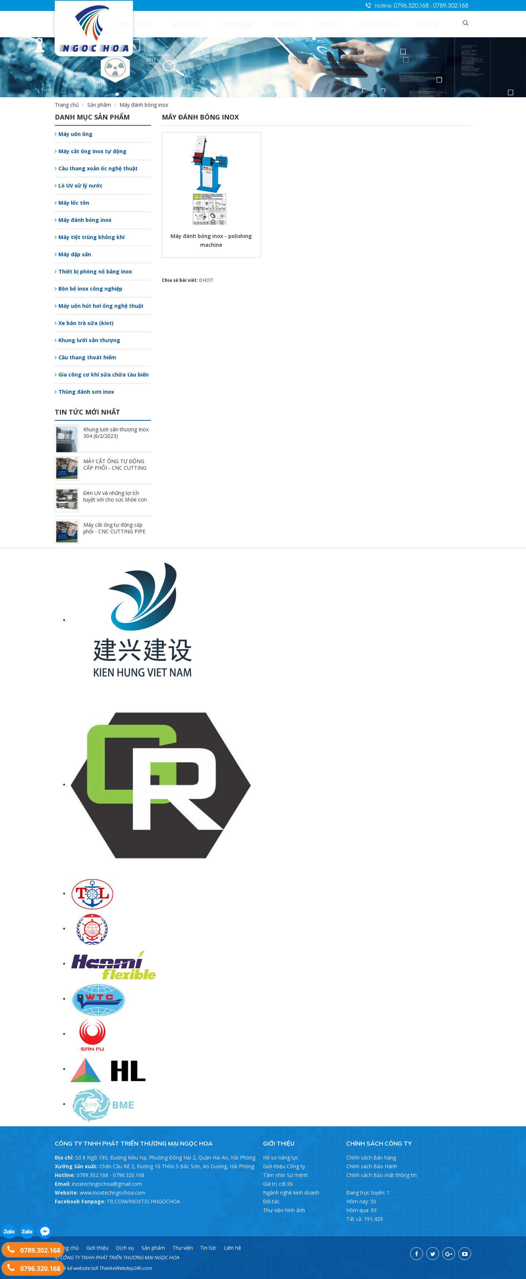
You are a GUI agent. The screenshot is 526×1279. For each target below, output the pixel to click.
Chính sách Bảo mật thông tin (381, 1175)
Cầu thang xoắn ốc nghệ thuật (96, 168)
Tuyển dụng (400, 24)
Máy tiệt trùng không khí (90, 237)
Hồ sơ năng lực (280, 1157)
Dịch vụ (329, 24)
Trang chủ (211, 24)
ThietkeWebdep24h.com (125, 1268)
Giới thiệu (253, 24)
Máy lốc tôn (72, 202)
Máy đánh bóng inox (83, 219)
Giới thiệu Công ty (284, 1166)
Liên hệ (438, 24)
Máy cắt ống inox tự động (90, 151)
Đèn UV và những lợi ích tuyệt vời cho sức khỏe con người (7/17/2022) (115, 499)
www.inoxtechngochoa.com (112, 1192)
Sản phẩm (292, 24)
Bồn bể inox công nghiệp (88, 288)
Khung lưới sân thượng (87, 340)
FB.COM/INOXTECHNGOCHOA (143, 1201)
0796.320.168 (412, 5)
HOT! (208, 280)
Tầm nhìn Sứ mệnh (285, 1175)
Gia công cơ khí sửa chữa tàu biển (102, 374)
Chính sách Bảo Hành (371, 1166)
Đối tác (271, 1201)
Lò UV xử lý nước (79, 185)
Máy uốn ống (73, 133)
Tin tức (362, 24)
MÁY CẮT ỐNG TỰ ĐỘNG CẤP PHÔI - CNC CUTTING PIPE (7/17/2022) (114, 468)
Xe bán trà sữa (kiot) (84, 322)
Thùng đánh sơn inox (84, 391)
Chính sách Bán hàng (371, 1157)
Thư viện (182, 1247)
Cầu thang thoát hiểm (85, 357)
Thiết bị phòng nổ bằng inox (93, 271)
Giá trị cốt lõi (278, 1183)
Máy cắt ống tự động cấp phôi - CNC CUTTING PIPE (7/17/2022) (114, 531)
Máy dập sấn (73, 254)
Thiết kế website (72, 1268)
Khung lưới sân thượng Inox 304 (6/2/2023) (116, 432)
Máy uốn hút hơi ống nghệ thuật (99, 305)
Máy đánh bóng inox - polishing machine (211, 240)
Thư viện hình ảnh (284, 1210)
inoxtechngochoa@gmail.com (107, 1183)
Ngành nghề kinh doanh (291, 1192)
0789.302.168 (450, 5)
